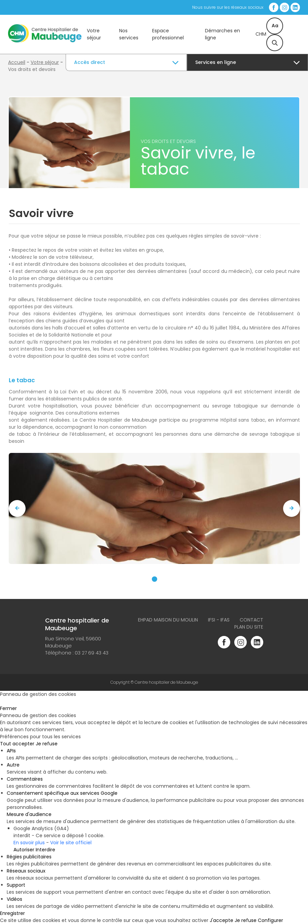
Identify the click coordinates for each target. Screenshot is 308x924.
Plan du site (248, 627)
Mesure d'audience (29, 814)
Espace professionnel (168, 34)
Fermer (8, 708)
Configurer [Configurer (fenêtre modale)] (270, 920)
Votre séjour (94, 34)
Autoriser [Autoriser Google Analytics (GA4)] (23, 849)
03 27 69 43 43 (91, 652)
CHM (260, 34)
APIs (11, 750)
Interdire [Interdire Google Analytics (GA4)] (45, 849)
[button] (154, 579)
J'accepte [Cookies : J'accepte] (221, 920)
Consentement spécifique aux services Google (62, 793)
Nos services (128, 34)
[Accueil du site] (44, 40)
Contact (251, 619)
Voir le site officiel (71, 842)
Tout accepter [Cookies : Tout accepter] (17, 743)
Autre (13, 764)
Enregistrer (12, 913)
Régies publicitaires (29, 856)
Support (16, 885)
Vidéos (14, 899)
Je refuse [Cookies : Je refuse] (47, 743)
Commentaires (25, 779)
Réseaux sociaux (26, 870)
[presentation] (17, 508)
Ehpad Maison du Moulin (168, 619)
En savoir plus (29, 842)
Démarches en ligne (222, 34)
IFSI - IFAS (219, 619)
